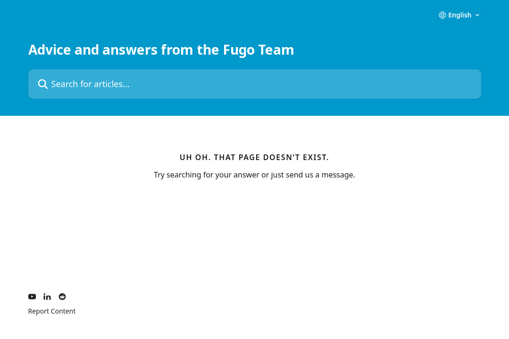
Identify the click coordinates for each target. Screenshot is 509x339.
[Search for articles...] (254, 84)
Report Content (52, 311)
